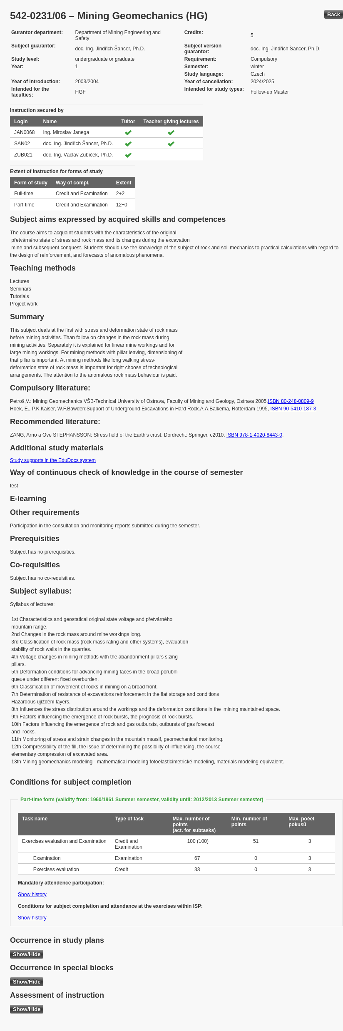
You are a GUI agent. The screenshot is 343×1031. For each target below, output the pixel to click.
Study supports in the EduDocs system (53, 460)
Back (333, 14)
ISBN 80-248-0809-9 (291, 401)
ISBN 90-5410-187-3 (293, 409)
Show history (32, 894)
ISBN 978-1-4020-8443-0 (254, 435)
